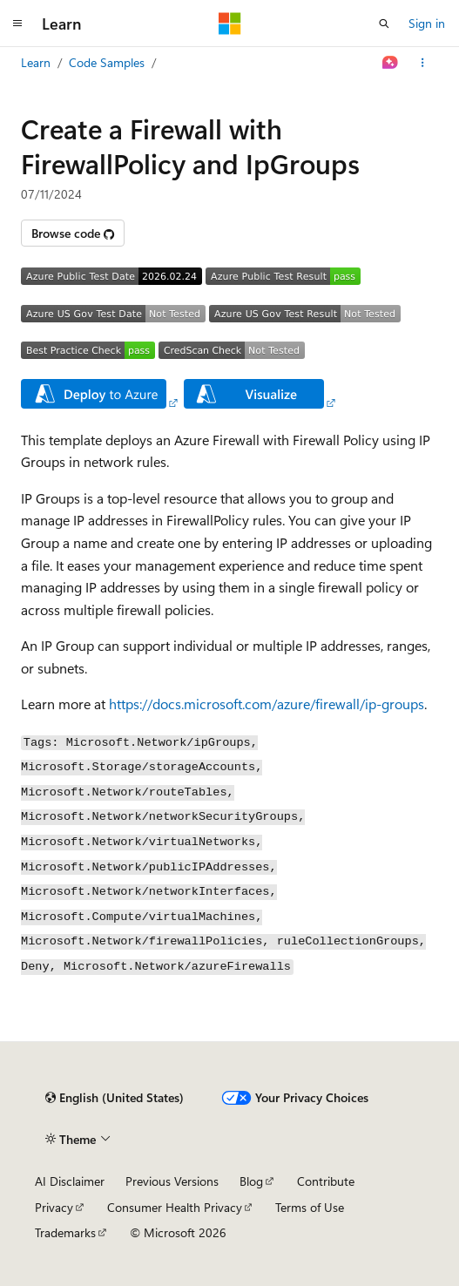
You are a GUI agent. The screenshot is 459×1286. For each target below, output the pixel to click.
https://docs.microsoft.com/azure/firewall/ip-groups (266, 703)
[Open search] (384, 23)
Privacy (54, 1207)
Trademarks (65, 1232)
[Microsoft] (230, 23)
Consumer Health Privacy (174, 1207)
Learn (36, 62)
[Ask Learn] (391, 63)
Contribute (325, 1181)
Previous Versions (172, 1181)
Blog (251, 1181)
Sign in (426, 23)
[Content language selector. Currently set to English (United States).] (114, 1098)
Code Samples (107, 62)
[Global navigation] (17, 23)
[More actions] (423, 63)
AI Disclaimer (70, 1181)
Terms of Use (309, 1207)
